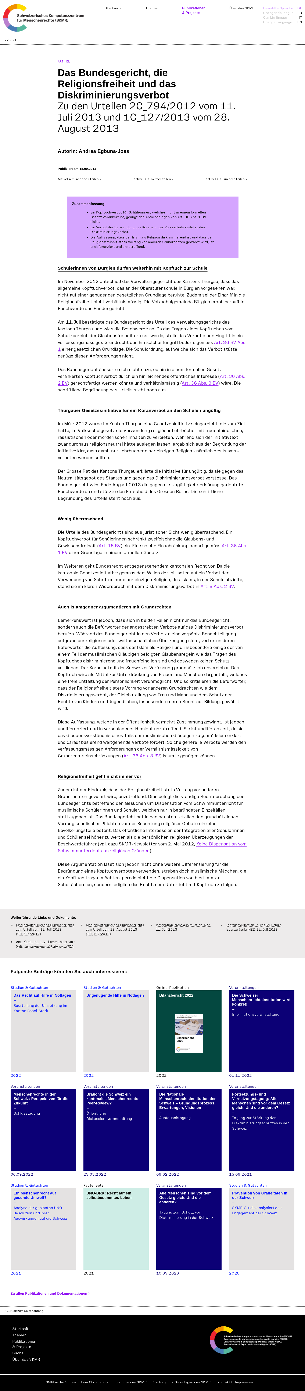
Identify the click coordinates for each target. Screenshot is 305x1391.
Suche (18, 1353)
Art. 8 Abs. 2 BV (217, 586)
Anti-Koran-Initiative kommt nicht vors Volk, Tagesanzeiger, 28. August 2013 (45, 944)
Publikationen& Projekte (24, 1344)
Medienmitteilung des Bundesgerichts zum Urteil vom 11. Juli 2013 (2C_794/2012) (45, 929)
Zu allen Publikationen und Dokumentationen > (50, 1293)
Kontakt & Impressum (235, 1382)
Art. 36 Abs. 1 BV (191, 217)
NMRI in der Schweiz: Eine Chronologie (77, 1382)
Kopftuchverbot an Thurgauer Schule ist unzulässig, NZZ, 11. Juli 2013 (253, 927)
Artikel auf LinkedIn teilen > (226, 179)
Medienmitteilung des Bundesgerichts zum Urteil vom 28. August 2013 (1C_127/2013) (115, 929)
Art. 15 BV (110, 546)
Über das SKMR (242, 8)
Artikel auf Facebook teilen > (79, 179)
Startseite (113, 8)
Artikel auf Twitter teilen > (153, 179)
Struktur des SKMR (131, 1382)
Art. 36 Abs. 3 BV (200, 383)
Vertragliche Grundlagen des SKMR (182, 1382)
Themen (152, 8)
